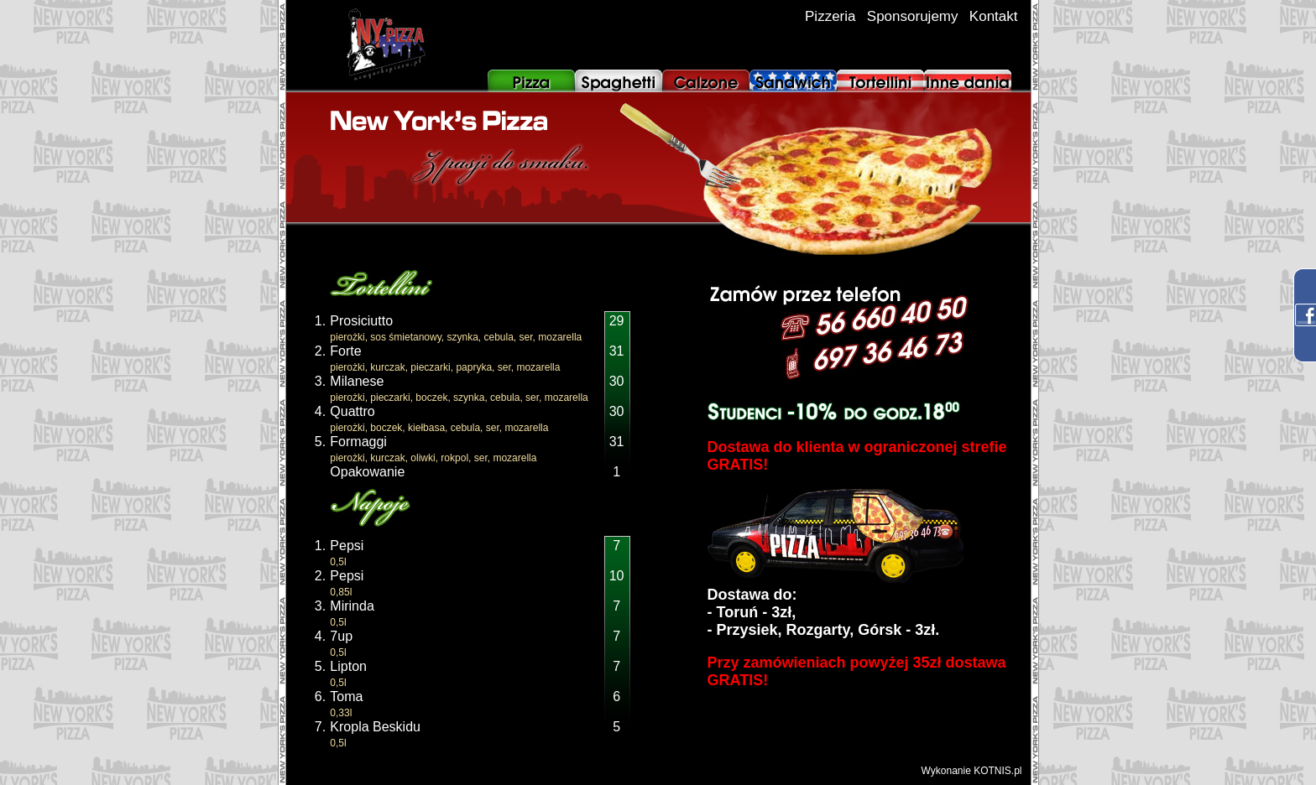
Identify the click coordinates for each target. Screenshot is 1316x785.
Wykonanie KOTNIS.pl (972, 771)
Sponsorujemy (912, 16)
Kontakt (993, 16)
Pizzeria (830, 16)
